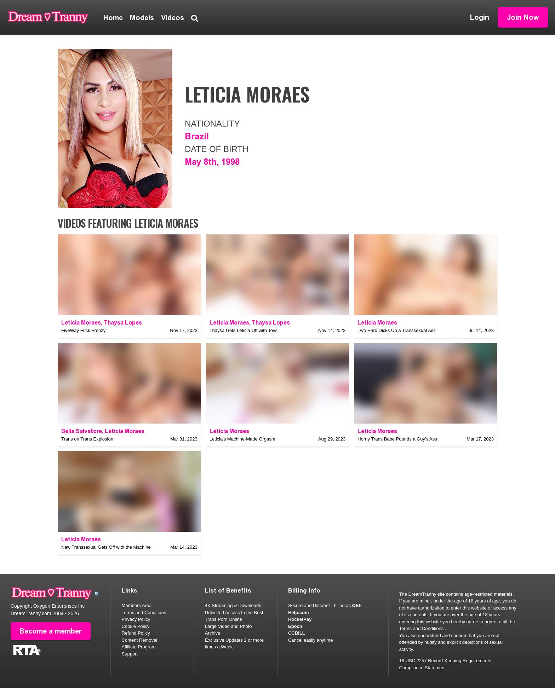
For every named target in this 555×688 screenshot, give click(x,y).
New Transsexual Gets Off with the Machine (106, 547)
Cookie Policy (136, 626)
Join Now (523, 17)
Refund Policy (136, 633)
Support (130, 654)
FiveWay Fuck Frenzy (83, 330)
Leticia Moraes (81, 322)
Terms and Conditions (144, 612)
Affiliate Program (139, 646)
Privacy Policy (136, 619)
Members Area (137, 605)
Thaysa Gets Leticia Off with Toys (244, 330)
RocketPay (299, 619)
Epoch (295, 626)
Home (113, 17)
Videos (172, 17)
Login (479, 17)
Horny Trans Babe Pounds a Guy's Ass (397, 439)
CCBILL (296, 633)
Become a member (50, 631)
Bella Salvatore (81, 431)
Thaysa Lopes (123, 322)
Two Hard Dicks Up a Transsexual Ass (396, 330)
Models (142, 17)
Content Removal (139, 640)
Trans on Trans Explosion (87, 439)
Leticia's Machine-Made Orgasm (242, 439)
